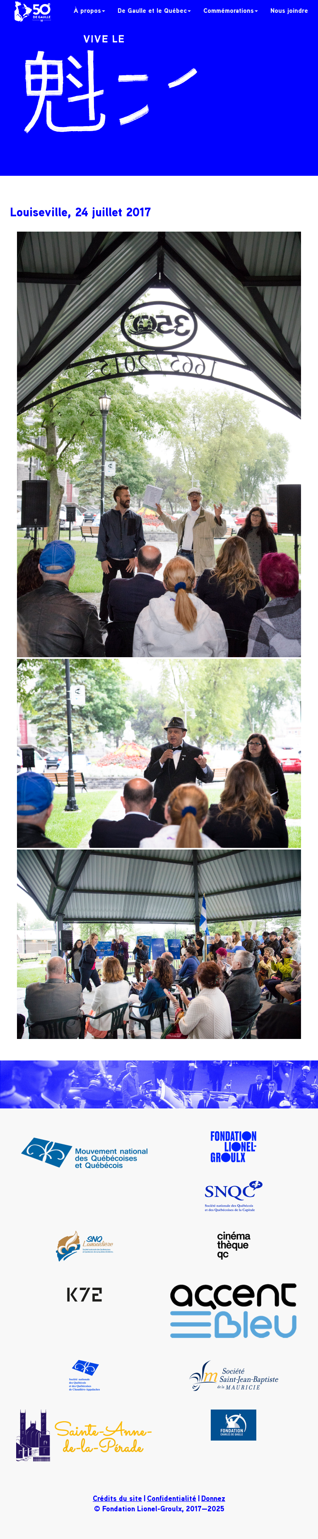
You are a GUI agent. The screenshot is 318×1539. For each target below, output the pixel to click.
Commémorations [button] (230, 10)
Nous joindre (289, 10)
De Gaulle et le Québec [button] (154, 10)
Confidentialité (171, 1498)
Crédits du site (117, 1498)
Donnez (213, 1498)
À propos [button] (89, 10)
